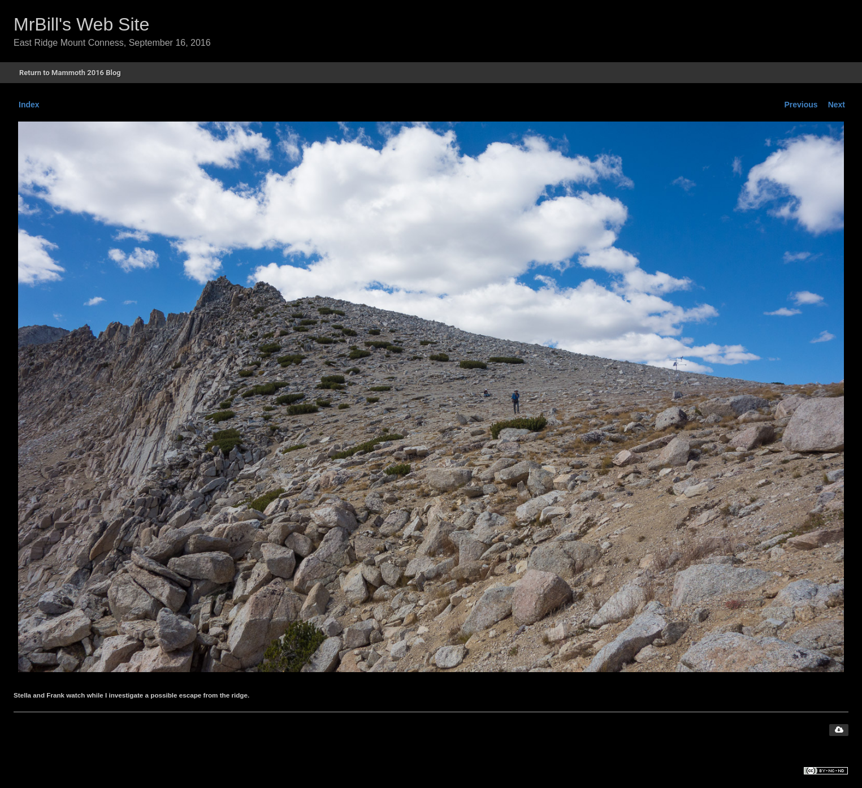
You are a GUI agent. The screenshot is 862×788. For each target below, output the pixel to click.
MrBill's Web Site (81, 24)
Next (836, 104)
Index (29, 104)
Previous (801, 104)
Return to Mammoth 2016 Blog (70, 72)
